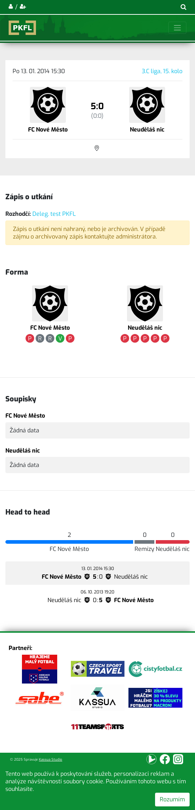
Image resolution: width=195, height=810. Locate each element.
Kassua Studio (50, 759)
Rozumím (172, 799)
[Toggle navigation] (177, 28)
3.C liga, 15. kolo (162, 71)
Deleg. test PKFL (54, 214)
